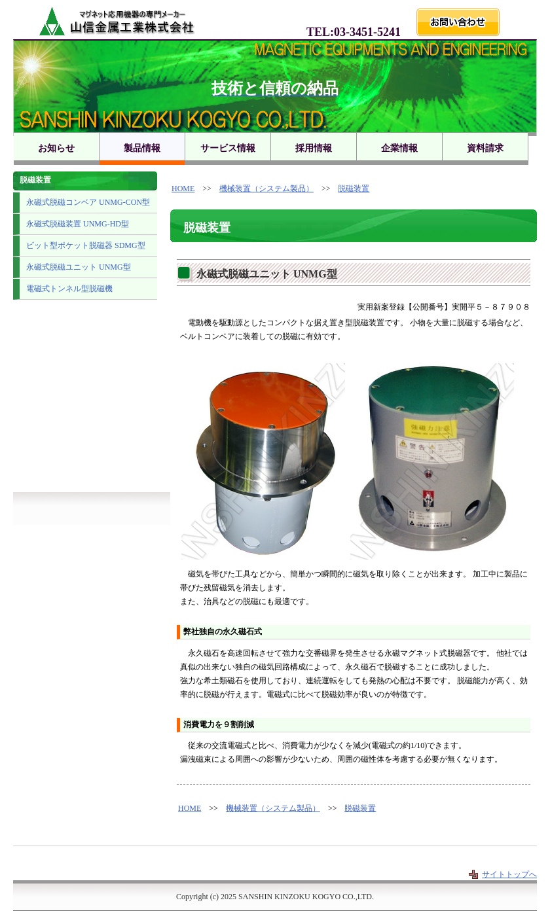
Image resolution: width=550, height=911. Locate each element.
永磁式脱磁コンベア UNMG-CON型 (88, 202)
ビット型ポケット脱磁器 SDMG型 (85, 245)
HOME (183, 188)
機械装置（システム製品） (266, 188)
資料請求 (485, 148)
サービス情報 (227, 148)
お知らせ (56, 148)
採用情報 (313, 148)
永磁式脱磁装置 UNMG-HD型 (77, 223)
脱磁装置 (353, 188)
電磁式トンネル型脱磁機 (69, 288)
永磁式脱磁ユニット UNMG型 (78, 267)
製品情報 (142, 148)
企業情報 (399, 148)
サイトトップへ (509, 874)
